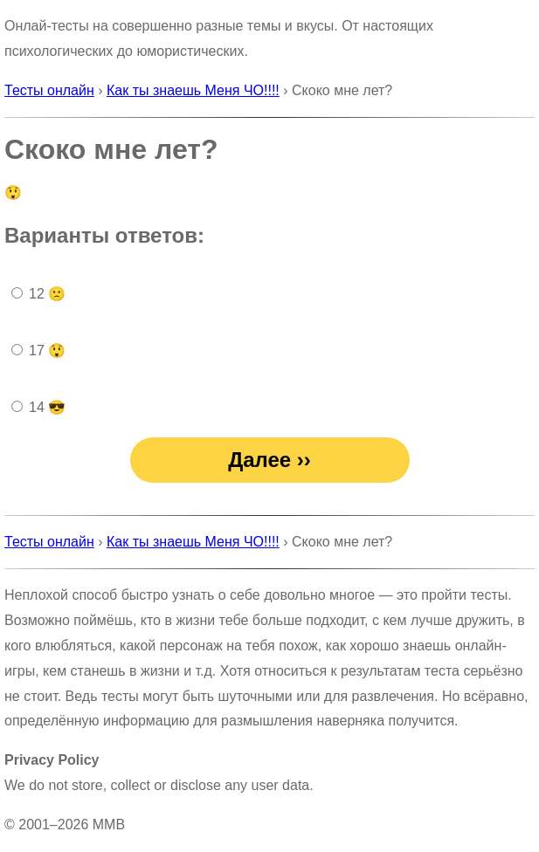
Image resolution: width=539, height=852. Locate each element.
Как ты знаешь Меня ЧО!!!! (193, 90)
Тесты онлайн (49, 90)
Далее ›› (269, 459)
